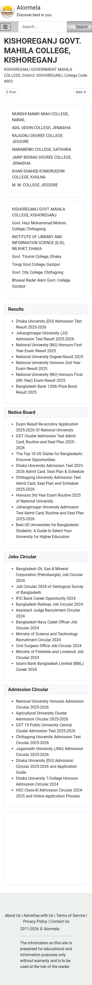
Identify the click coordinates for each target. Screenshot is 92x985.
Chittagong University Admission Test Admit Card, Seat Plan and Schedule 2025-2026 (48, 483)
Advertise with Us (38, 915)
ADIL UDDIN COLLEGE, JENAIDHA (41, 127)
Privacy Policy (35, 921)
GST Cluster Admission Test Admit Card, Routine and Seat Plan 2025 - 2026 (46, 442)
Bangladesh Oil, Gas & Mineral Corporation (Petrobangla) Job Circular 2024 (49, 574)
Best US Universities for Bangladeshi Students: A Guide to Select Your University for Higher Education (47, 530)
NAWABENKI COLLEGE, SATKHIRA (41, 149)
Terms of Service (70, 915)
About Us (13, 915)
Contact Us (59, 921)
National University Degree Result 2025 (49, 356)
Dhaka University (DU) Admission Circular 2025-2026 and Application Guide (46, 766)
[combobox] (42, 26)
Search (79, 26)
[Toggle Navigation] (5, 27)
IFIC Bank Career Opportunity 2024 (46, 598)
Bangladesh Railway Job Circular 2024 (49, 604)
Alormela (28, 7)
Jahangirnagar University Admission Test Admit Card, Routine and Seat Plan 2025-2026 (50, 513)
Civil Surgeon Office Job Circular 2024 (48, 645)
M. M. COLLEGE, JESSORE (35, 185)
